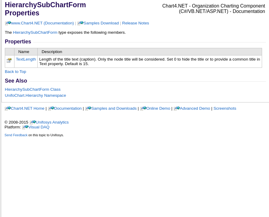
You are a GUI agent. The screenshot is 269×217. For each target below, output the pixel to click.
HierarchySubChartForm (35, 32)
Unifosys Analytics (52, 122)
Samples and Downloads (113, 108)
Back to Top (15, 71)
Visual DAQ (38, 127)
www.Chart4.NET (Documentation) (42, 23)
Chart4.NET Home (28, 108)
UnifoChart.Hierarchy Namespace (35, 95)
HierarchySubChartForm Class (33, 89)
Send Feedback (16, 135)
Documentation (68, 108)
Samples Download (101, 23)
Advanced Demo (195, 108)
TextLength (26, 59)
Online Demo (158, 108)
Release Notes (135, 23)
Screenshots (225, 108)
